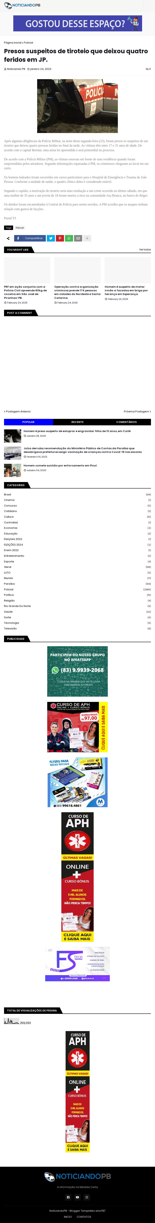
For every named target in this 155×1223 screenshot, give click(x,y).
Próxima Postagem (136, 411)
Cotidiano (77, 511)
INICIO (68, 1217)
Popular (28, 422)
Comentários (126, 422)
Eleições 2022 (77, 539)
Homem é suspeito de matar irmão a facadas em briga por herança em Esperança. (126, 290)
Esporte (77, 562)
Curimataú (77, 522)
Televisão (77, 629)
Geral (77, 567)
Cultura (77, 517)
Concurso (77, 506)
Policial (28, 43)
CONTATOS (84, 1217)
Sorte (77, 617)
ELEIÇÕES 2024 (77, 545)
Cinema (77, 500)
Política (77, 595)
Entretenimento (77, 556)
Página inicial (12, 43)
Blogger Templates (82, 1211)
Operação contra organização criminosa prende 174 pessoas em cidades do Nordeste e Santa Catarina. (77, 292)
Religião (77, 601)
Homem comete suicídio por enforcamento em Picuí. (60, 465)
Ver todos (145, 249)
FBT (103, 1211)
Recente (77, 422)
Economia (77, 528)
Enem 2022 (77, 550)
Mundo (77, 578)
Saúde (77, 612)
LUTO (77, 573)
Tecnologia (77, 623)
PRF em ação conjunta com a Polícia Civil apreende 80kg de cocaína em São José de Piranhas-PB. (25, 292)
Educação (77, 534)
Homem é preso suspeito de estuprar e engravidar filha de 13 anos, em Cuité (77, 431)
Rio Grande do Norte (77, 606)
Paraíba (77, 584)
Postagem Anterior (18, 411)
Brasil (77, 495)
